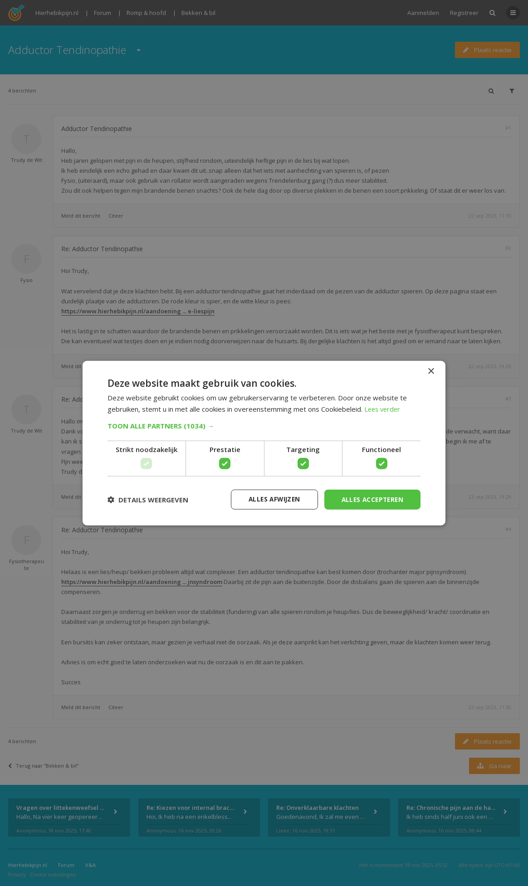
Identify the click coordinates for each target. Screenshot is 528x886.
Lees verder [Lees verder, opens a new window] (383, 408)
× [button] (430, 371)
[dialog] (264, 443)
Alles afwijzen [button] (270, 499)
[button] (264, 425)
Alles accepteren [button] (370, 499)
